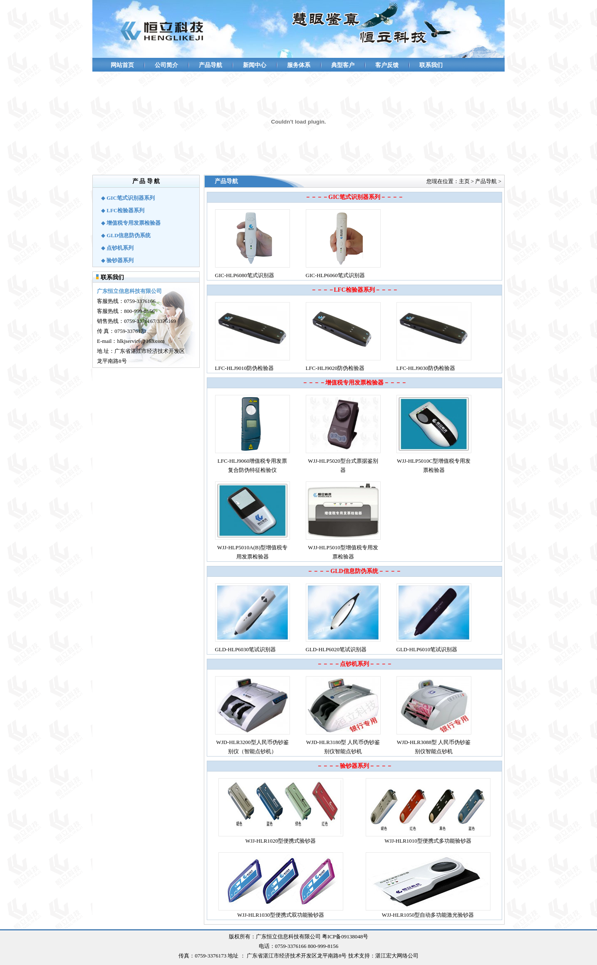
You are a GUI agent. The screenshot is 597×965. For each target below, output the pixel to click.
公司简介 (166, 65)
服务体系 (298, 65)
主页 (464, 181)
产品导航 (210, 65)
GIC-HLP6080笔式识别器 (244, 275)
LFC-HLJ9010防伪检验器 (244, 368)
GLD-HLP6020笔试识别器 (336, 649)
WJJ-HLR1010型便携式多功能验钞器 (427, 841)
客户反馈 (387, 65)
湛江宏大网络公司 (397, 956)
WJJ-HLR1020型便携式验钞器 (280, 841)
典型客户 (342, 65)
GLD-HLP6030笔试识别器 (245, 649)
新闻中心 (254, 65)
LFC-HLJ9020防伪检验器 (335, 368)
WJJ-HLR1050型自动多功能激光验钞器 (428, 915)
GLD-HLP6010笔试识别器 (427, 649)
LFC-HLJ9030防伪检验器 (426, 368)
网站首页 (122, 65)
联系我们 (431, 65)
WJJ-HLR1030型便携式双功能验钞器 (280, 915)
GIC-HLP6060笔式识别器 (335, 275)
